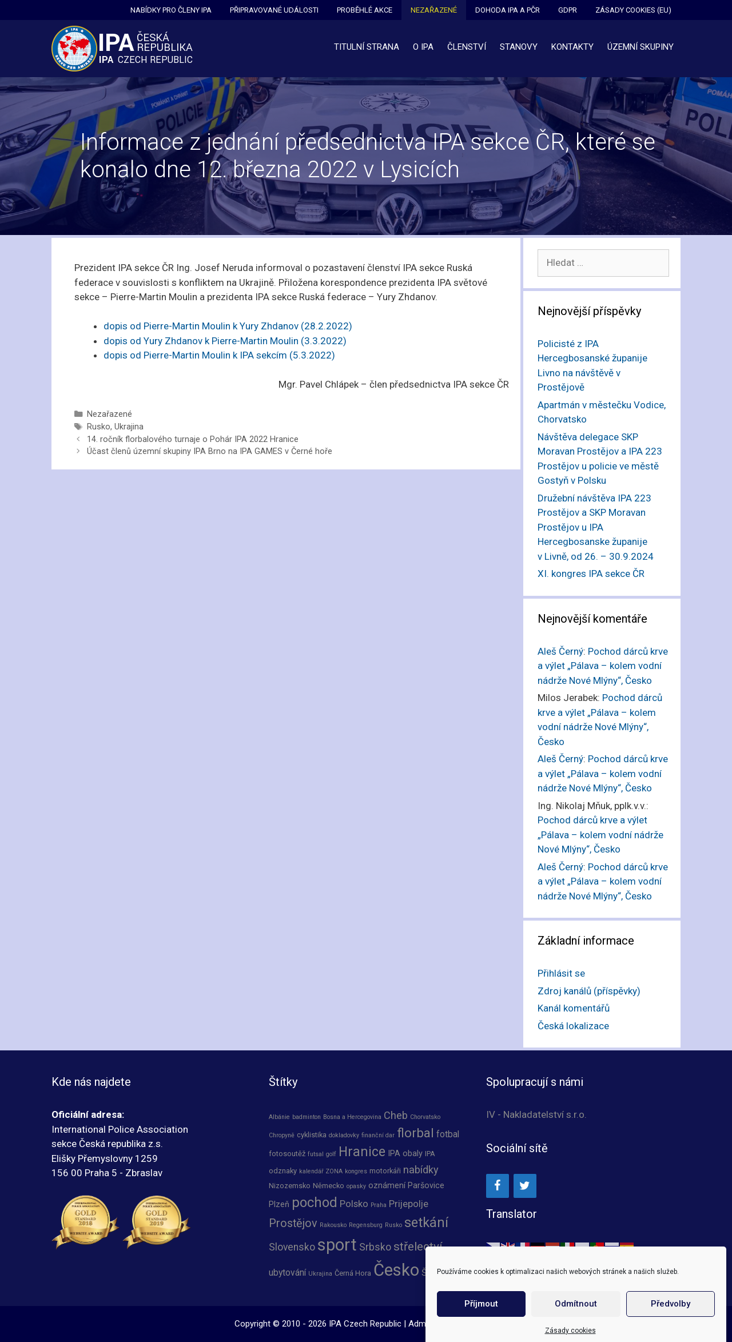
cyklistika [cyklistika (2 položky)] (312, 1134)
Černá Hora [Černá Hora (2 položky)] (353, 1273)
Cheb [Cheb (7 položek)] (396, 1115)
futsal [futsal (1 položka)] (316, 1154)
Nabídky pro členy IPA (171, 10)
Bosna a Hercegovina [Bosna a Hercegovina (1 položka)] (352, 1117)
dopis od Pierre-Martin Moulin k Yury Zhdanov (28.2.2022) (228, 326)
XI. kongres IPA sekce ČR (591, 573)
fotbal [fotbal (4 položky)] (447, 1134)
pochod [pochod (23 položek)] (314, 1202)
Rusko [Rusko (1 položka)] (393, 1225)
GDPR (567, 10)
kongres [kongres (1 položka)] (356, 1171)
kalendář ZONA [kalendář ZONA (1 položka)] (321, 1171)
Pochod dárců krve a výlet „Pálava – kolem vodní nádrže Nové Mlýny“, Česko (603, 666)
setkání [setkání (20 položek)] (426, 1222)
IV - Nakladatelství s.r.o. (536, 1114)
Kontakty (572, 47)
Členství (466, 47)
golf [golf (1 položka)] (331, 1154)
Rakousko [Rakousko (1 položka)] (333, 1225)
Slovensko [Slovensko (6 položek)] (292, 1247)
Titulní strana (366, 47)
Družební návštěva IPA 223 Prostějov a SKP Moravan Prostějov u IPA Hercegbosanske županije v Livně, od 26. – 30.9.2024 (596, 527)
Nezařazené (434, 10)
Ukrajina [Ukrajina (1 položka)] (320, 1273)
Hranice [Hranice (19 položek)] (362, 1152)
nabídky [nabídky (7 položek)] (421, 1170)
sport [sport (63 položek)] (337, 1245)
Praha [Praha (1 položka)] (379, 1205)
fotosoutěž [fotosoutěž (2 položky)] (287, 1153)
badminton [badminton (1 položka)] (306, 1117)
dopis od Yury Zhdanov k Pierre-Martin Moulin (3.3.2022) (225, 341)
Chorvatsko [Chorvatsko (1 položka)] (425, 1117)
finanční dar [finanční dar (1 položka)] (378, 1135)
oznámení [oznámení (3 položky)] (386, 1185)
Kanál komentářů (574, 1008)
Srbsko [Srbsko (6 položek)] (375, 1247)
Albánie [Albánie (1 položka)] (279, 1117)
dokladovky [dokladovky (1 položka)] (344, 1135)
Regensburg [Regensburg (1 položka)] (366, 1225)
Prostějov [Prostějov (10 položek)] (293, 1223)
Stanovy (519, 47)
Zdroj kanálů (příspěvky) (589, 991)
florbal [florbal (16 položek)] (415, 1132)
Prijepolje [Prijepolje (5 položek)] (408, 1203)
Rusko (98, 427)
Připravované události (274, 10)
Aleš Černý (560, 651)
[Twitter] (525, 1186)
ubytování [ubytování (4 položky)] (287, 1273)
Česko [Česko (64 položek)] (396, 1270)
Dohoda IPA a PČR (507, 10)
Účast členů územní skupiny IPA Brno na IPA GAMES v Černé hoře (209, 451)
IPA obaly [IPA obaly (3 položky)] (405, 1153)
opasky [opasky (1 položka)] (356, 1186)
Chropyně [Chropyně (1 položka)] (282, 1135)
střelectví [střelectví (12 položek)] (418, 1246)
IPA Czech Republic (365, 1324)
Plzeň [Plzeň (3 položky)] (279, 1204)
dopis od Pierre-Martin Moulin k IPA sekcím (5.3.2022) (219, 355)
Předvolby (670, 1323)
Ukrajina (129, 427)
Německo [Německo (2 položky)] (328, 1185)
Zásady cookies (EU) (633, 10)
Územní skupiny (640, 47)
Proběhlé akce (364, 10)
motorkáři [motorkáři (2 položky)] (385, 1170)
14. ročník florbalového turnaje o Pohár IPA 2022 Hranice (193, 439)
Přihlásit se (561, 973)
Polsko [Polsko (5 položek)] (354, 1203)
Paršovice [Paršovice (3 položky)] (426, 1185)
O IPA (423, 47)
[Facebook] (497, 1186)
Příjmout (481, 1323)
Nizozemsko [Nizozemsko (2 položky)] (290, 1185)
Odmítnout (576, 1323)
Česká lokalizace (573, 1026)
